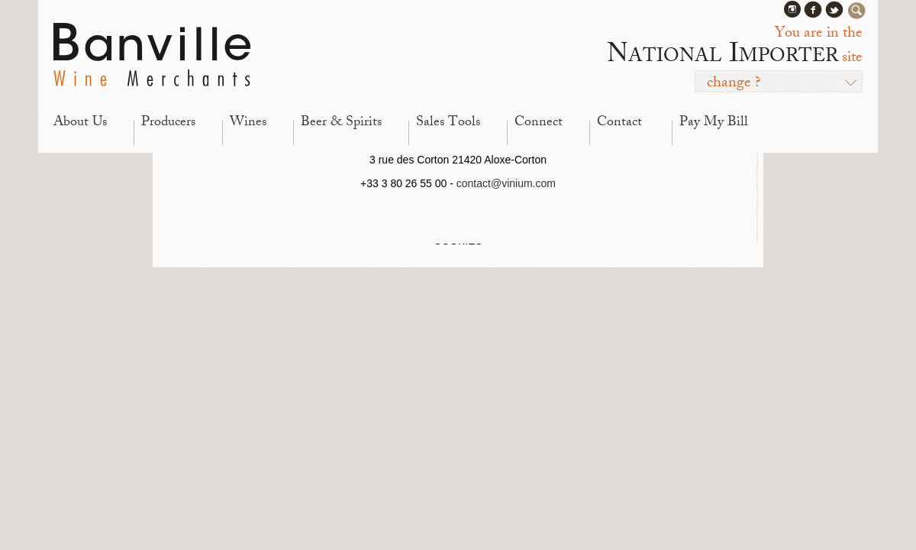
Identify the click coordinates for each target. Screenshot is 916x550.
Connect (538, 123)
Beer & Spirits (341, 123)
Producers (168, 123)
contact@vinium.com (506, 183)
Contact (619, 123)
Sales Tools (448, 123)
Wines (248, 123)
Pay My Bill (713, 123)
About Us (80, 123)
